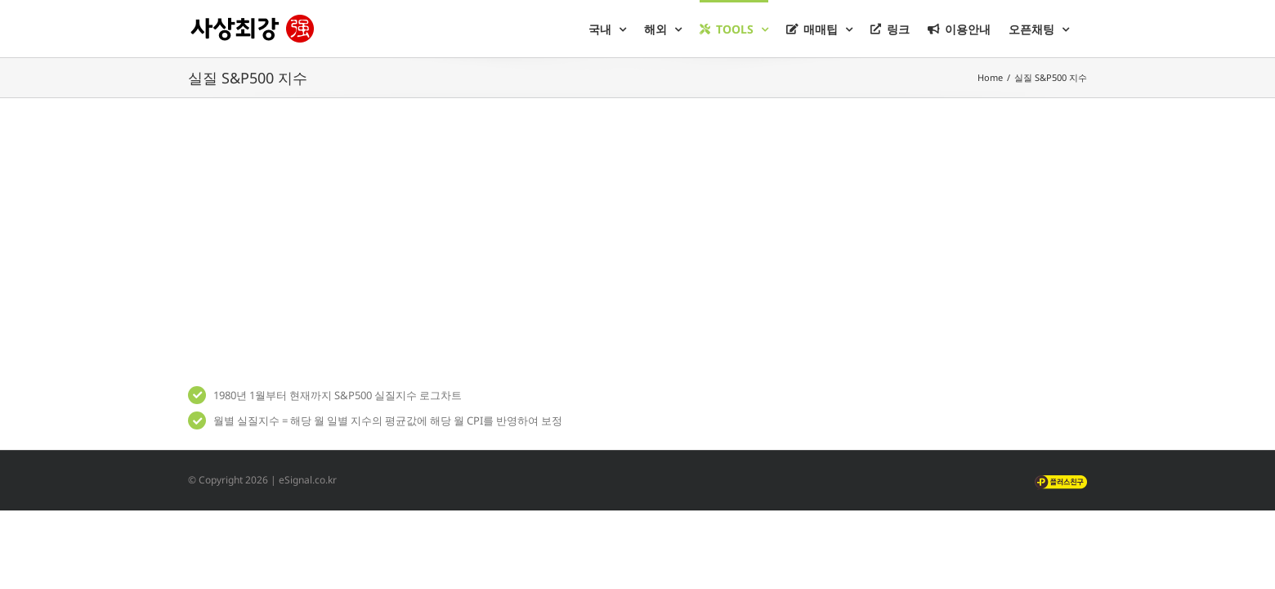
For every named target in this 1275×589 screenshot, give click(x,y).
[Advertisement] (637, 238)
